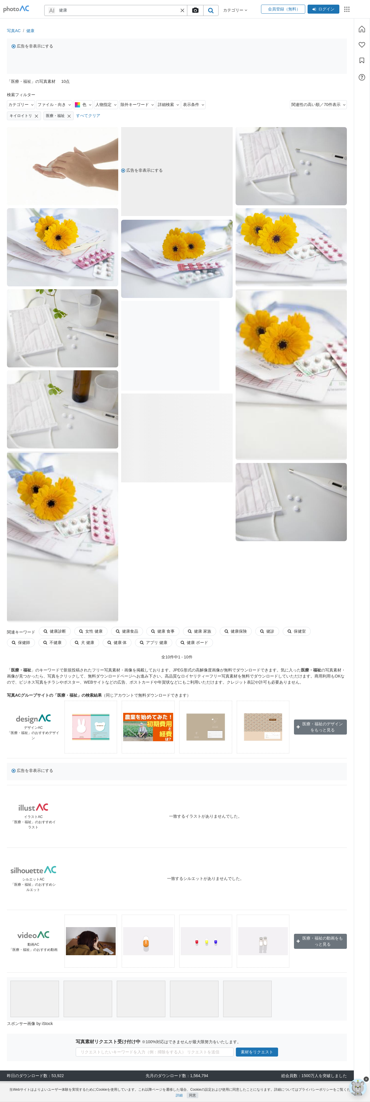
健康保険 (236, 631)
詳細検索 (168, 104)
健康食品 (127, 631)
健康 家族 (199, 631)
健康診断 (55, 631)
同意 (192, 1095)
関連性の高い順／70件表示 (318, 104)
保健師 (328, 631)
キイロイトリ (24, 116)
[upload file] (195, 10)
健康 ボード (163, 642)
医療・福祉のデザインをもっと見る (320, 727)
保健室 (297, 631)
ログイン (323, 9)
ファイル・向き (54, 104)
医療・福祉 (58, 116)
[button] (182, 10)
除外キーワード (137, 104)
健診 (267, 631)
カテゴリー (21, 104)
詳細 (179, 1095)
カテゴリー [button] (235, 10)
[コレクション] (361, 60)
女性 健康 (91, 631)
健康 (30, 30)
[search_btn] (210, 10)
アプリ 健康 (122, 642)
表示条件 (193, 104)
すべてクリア (88, 115)
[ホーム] (361, 28)
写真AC (14, 30)
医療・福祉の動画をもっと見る (320, 941)
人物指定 (105, 104)
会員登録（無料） (283, 9)
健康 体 (85, 642)
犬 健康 (53, 642)
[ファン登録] (361, 45)
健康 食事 (163, 631)
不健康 (21, 642)
